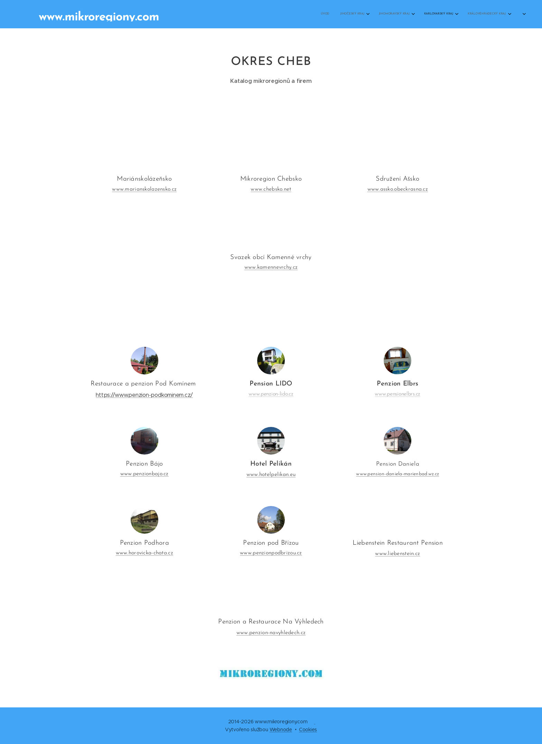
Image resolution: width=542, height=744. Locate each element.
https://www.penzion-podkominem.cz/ (144, 395)
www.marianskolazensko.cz (144, 189)
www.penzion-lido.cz (271, 394)
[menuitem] (348, 14)
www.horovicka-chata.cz (144, 553)
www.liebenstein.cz (397, 554)
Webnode (281, 729)
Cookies (308, 729)
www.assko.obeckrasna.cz (397, 189)
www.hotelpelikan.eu (271, 475)
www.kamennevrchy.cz (271, 267)
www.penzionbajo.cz (144, 474)
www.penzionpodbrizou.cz (271, 553)
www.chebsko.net (271, 189)
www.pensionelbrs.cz (397, 394)
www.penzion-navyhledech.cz (271, 633)
